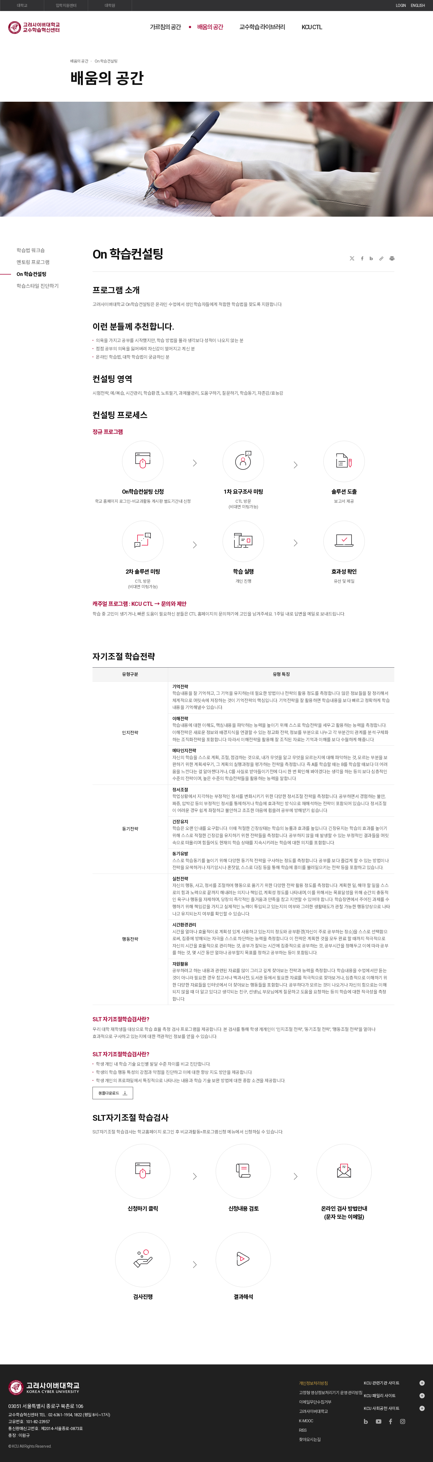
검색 (407, 27)
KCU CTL (312, 27)
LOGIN (401, 5)
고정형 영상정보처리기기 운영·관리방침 (330, 1392)
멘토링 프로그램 (33, 262)
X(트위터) (352, 258)
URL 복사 (381, 258)
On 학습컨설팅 (31, 274)
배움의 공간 (210, 27)
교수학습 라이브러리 (262, 27)
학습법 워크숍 (31, 250)
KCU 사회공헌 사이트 (381, 1408)
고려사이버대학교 (313, 1411)
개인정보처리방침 (313, 1383)
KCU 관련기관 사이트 (381, 1383)
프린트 (392, 258)
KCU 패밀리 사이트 (380, 1395)
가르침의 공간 (165, 27)
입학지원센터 (66, 5)
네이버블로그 (371, 258)
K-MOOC (306, 1420)
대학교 (22, 5)
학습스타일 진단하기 (38, 286)
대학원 (110, 5)
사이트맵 (420, 27)
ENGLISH (418, 5)
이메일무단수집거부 (315, 1402)
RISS (303, 1430)
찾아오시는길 (310, 1439)
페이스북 (362, 258)
